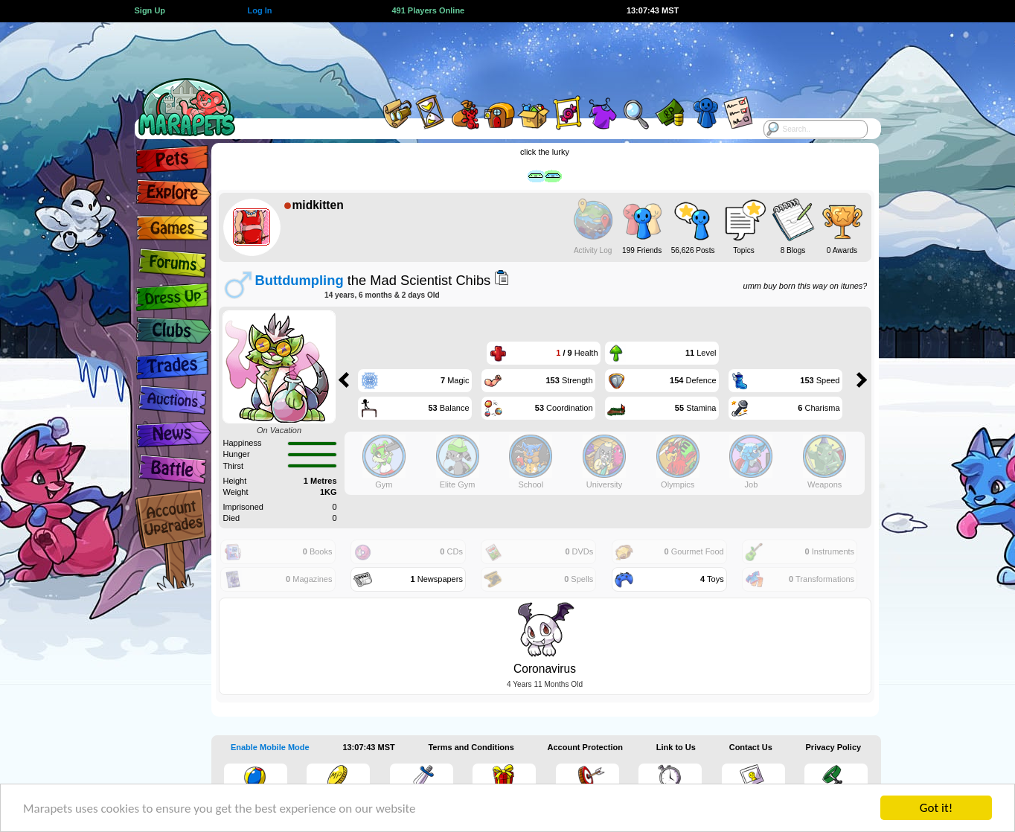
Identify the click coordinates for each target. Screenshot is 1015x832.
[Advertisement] (494, 55)
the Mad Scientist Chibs (373, 280)
